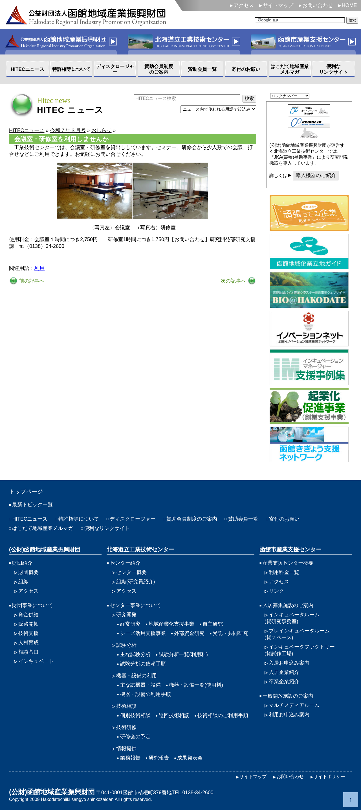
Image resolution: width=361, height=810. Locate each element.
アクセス (244, 5)
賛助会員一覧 (243, 519)
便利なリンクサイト (107, 528)
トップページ (26, 491)
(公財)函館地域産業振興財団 (44, 549)
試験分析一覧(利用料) (183, 654)
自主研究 (212, 624)
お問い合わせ (317, 5)
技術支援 (28, 633)
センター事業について (135, 605)
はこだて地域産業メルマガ (42, 528)
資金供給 (28, 614)
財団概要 (28, 572)
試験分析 (126, 645)
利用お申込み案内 (289, 714)
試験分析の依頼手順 (143, 664)
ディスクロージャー (133, 519)
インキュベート (36, 661)
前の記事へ (31, 281)
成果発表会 (189, 758)
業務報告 (130, 758)
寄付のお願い (284, 519)
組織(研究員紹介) (135, 581)
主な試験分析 (135, 654)
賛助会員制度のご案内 (192, 519)
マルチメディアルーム (294, 705)
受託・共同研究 (230, 633)
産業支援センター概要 (288, 563)
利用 (39, 268)
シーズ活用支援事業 (143, 633)
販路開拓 (28, 624)
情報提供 (126, 748)
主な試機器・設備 (140, 685)
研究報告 (159, 758)
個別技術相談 (135, 715)
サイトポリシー (329, 776)
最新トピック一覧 (32, 504)
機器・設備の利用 (136, 675)
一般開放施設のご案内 (288, 696)
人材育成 (28, 642)
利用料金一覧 (284, 572)
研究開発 (126, 614)
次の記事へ (234, 281)
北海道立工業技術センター (140, 549)
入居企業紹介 (284, 672)
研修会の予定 (135, 736)
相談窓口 (28, 652)
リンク (276, 591)
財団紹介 (22, 563)
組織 (23, 581)
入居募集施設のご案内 (288, 605)
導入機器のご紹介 (316, 175)
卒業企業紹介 (284, 681)
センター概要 (131, 572)
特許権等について (79, 519)
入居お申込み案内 (289, 663)
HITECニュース (30, 519)
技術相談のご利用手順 (222, 715)
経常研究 (130, 624)
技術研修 (126, 727)
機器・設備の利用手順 (145, 694)
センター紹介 (125, 563)
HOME (349, 5)
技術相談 (126, 706)
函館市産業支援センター (290, 549)
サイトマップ (278, 5)
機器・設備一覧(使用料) (196, 685)
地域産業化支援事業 (171, 624)
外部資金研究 (189, 633)
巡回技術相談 (174, 715)
